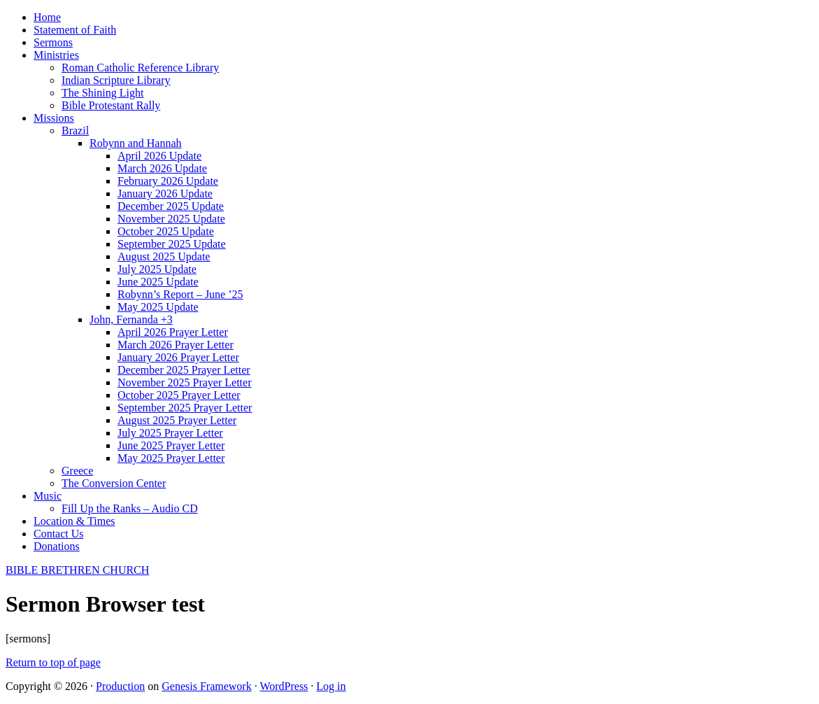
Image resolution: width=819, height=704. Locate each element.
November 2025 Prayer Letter (184, 382)
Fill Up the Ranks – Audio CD (130, 508)
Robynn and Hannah (136, 143)
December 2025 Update (170, 206)
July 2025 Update (157, 269)
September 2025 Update (171, 244)
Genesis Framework (206, 686)
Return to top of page (53, 662)
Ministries (56, 55)
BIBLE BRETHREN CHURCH (77, 570)
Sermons (53, 42)
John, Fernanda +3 (131, 319)
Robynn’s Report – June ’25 (180, 294)
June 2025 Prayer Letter (171, 445)
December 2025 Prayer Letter (183, 370)
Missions (54, 118)
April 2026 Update (159, 156)
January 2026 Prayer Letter (178, 357)
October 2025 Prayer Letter (178, 395)
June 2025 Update (158, 282)
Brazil (75, 130)
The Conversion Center (114, 483)
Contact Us (59, 534)
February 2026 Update (167, 181)
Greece (77, 471)
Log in (331, 686)
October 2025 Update (165, 231)
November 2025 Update (171, 219)
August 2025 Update (163, 256)
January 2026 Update (165, 193)
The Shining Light (102, 93)
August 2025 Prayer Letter (176, 420)
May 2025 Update (158, 307)
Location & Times (74, 521)
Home (47, 17)
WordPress (283, 686)
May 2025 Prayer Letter (171, 458)
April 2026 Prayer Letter (172, 332)
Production (120, 686)
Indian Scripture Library (116, 80)
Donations (57, 546)
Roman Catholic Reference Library (140, 67)
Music (48, 496)
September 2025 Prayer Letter (184, 408)
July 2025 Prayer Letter (170, 433)
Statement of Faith (75, 30)
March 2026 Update (162, 168)
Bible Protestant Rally (111, 105)
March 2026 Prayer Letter (175, 345)
